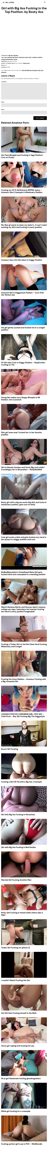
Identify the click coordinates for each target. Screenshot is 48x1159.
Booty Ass (26, 63)
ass (6, 57)
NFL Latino (9, 2)
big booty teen (23, 57)
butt (30, 57)
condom (34, 57)
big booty (15, 57)
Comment (4, 81)
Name (3, 102)
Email (3, 109)
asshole (9, 57)
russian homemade (7, 59)
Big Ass (11, 55)
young (15, 59)
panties (40, 57)
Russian (15, 55)
